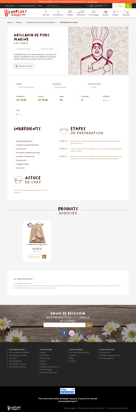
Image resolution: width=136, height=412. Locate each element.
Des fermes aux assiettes (18, 355)
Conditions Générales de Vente (118, 408)
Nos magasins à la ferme (17, 364)
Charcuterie (81, 13)
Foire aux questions (106, 358)
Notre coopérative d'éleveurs (19, 352)
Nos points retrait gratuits (27, 6)
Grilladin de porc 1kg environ (37, 244)
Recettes (73, 361)
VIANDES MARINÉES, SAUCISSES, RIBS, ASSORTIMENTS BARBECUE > (68, 2)
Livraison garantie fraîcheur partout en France (101, 6)
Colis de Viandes (46, 370)
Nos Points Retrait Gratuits (79, 352)
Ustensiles (126, 13)
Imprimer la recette (25, 66)
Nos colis (46, 13)
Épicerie (43, 361)
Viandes (70, 13)
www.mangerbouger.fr (68, 401)
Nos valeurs (13, 358)
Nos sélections (58, 13)
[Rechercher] (66, 5)
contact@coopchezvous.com (110, 355)
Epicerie (105, 13)
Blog (39, 6)
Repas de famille (47, 49)
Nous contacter (107, 349)
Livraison (73, 355)
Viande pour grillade (23, 49)
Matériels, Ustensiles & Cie (49, 367)
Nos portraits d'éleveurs (17, 367)
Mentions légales (70, 408)
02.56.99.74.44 (105, 352)
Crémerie (115, 13)
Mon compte (120, 5)
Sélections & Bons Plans (48, 372)
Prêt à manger (94, 13)
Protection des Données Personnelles (91, 408)
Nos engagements (15, 361)
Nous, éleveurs (10, 6)
